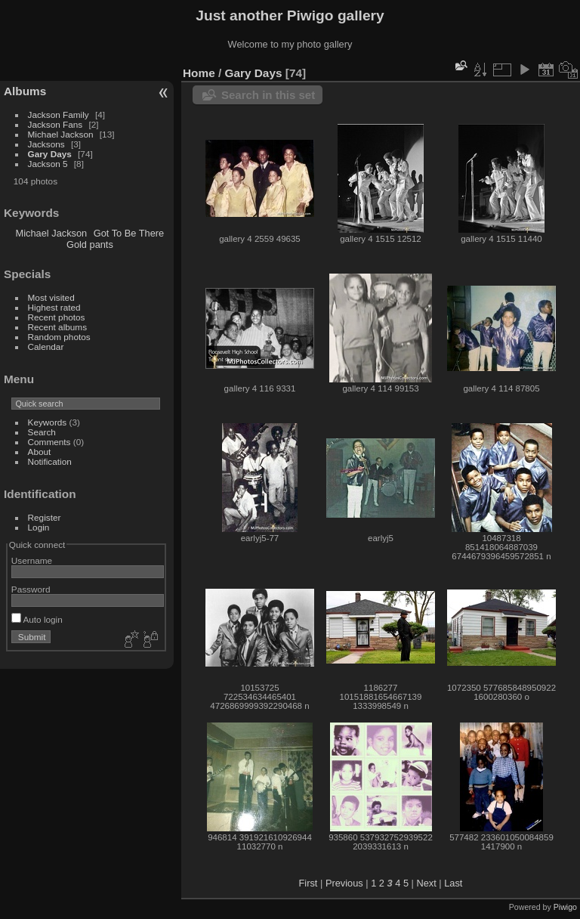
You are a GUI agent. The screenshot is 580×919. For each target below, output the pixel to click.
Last (453, 883)
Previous (344, 883)
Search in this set (268, 94)
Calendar (46, 346)
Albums (25, 91)
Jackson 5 (48, 164)
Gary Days (50, 154)
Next (426, 883)
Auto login (37, 619)
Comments (49, 442)
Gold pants (89, 244)
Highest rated (54, 307)
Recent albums (57, 327)
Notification (50, 461)
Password (31, 589)
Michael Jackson (61, 134)
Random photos (59, 337)
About (39, 451)
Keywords (47, 422)
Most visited (51, 297)
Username (31, 560)
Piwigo (565, 906)
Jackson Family (59, 114)
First (308, 883)
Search (42, 432)
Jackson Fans (55, 124)
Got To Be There (129, 233)
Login (39, 527)
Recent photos (56, 317)
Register (44, 517)
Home (199, 73)
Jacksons (46, 144)
